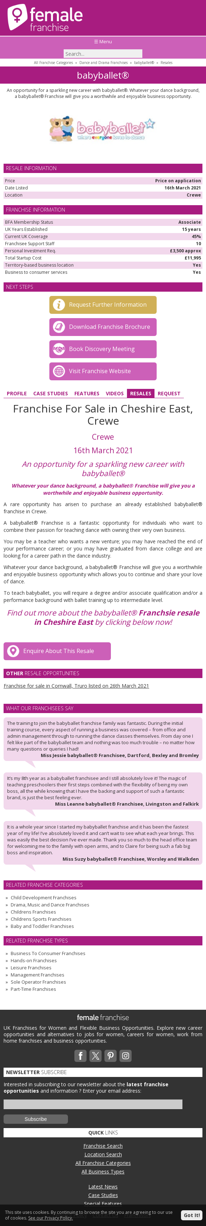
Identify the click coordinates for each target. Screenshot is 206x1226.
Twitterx (95, 1056)
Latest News (103, 1186)
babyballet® (144, 62)
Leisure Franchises (31, 967)
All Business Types (103, 1171)
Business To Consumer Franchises (48, 953)
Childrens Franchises (33, 912)
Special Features (103, 1203)
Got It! (192, 1215)
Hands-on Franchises (34, 960)
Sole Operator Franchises (38, 982)
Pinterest (110, 1056)
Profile (17, 393)
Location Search (103, 1154)
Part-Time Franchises (33, 989)
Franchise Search (103, 1145)
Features (86, 393)
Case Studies (50, 393)
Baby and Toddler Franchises (42, 926)
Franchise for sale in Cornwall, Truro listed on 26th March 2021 (76, 685)
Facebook (80, 1056)
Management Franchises (37, 975)
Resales (166, 62)
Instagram (125, 1056)
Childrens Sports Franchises (41, 919)
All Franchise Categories (53, 62)
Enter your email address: (112, 1090)
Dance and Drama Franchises (103, 62)
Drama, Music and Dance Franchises (50, 904)
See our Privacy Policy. (50, 1218)
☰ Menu (103, 41)
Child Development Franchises (44, 897)
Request (169, 393)
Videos (115, 393)
